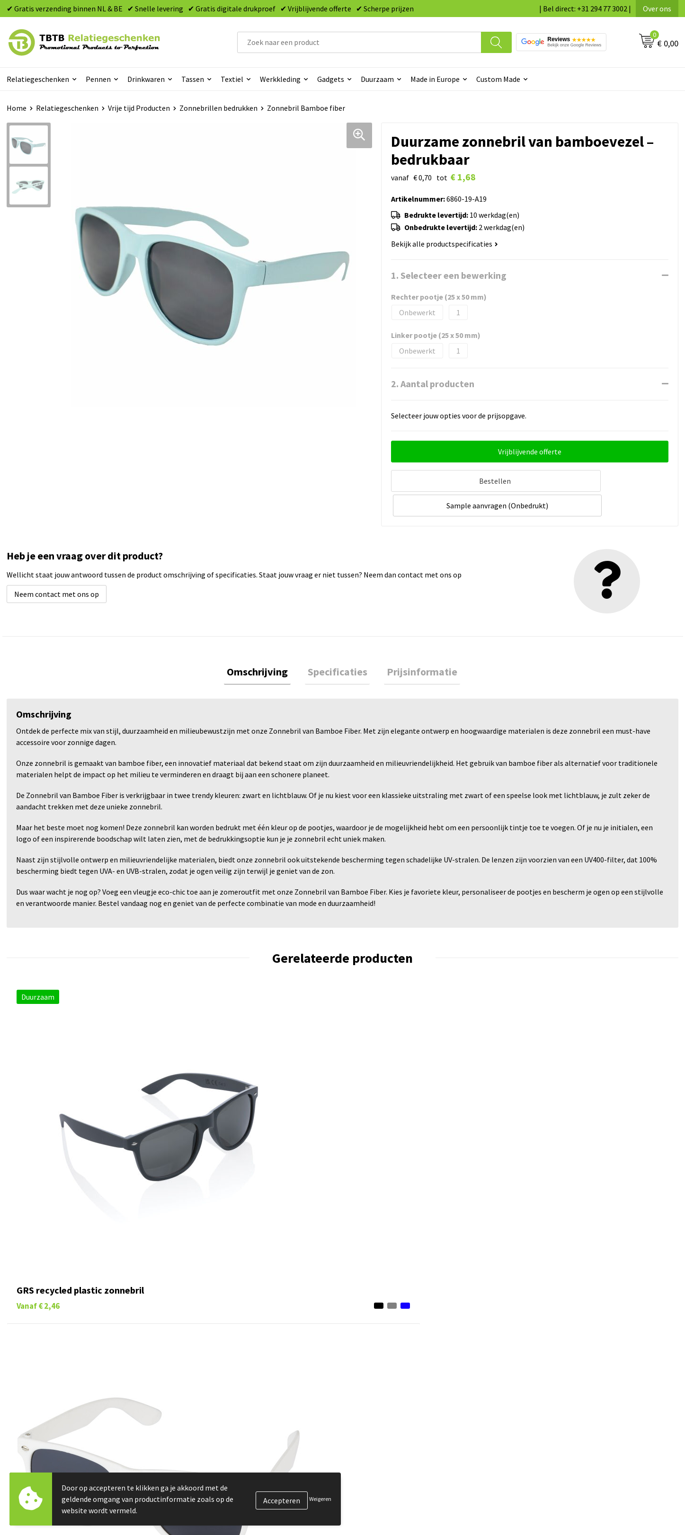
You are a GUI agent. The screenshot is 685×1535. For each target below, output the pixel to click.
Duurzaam (377, 79)
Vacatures (536, 1318)
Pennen (98, 79)
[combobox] (359, 42)
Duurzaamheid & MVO (222, 1404)
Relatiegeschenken (38, 79)
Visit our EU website (553, 1404)
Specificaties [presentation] (337, 645)
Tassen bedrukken (383, 1318)
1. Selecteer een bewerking (449, 275)
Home (17, 108)
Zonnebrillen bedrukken (218, 108)
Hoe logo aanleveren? (222, 1375)
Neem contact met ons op (56, 566)
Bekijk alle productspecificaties (444, 243)
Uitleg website (211, 1332)
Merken (366, 1404)
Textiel (232, 79)
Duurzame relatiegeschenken (401, 1332)
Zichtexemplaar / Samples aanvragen (247, 1390)
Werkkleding (280, 79)
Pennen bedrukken (384, 1303)
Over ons (657, 8)
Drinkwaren (146, 79)
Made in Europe (435, 79)
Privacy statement (551, 1361)
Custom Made (498, 79)
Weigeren (320, 1498)
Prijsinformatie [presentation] (417, 645)
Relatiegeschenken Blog (560, 1332)
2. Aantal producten (432, 384)
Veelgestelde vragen (220, 1303)
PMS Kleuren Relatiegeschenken (240, 1361)
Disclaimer (538, 1375)
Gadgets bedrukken (385, 1346)
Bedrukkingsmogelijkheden (231, 1346)
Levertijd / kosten (215, 1318)
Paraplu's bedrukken (387, 1390)
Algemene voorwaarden (559, 1390)
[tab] (263, 646)
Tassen (192, 79)
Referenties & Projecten (560, 1346)
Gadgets (330, 79)
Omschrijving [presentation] (263, 645)
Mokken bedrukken (384, 1361)
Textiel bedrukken (383, 1375)
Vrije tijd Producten (139, 108)
